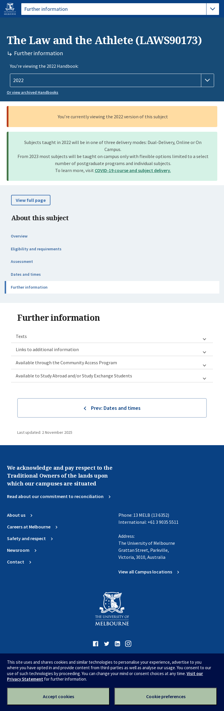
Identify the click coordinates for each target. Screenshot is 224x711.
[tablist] (120, 9)
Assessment (22, 261)
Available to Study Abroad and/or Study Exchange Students (74, 376)
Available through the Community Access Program (66, 362)
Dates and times (26, 274)
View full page (31, 200)
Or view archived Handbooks (32, 92)
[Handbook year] (112, 80)
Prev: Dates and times (116, 408)
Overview (19, 236)
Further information (29, 287)
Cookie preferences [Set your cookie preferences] (166, 696)
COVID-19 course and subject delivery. (133, 170)
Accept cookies (58, 696)
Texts (21, 336)
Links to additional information (47, 349)
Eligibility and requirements (36, 249)
